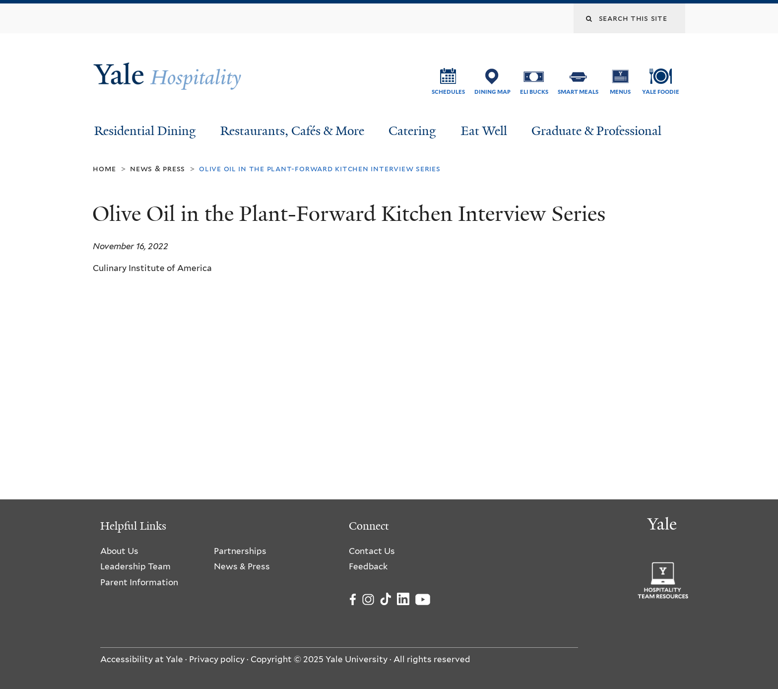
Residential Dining (145, 131)
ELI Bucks (534, 91)
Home (104, 168)
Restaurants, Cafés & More (292, 131)
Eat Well (484, 131)
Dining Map (492, 91)
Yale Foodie (660, 91)
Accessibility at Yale (141, 659)
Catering (412, 131)
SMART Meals (578, 91)
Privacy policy (217, 659)
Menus (620, 91)
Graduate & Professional (596, 131)
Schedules (448, 91)
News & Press (157, 168)
